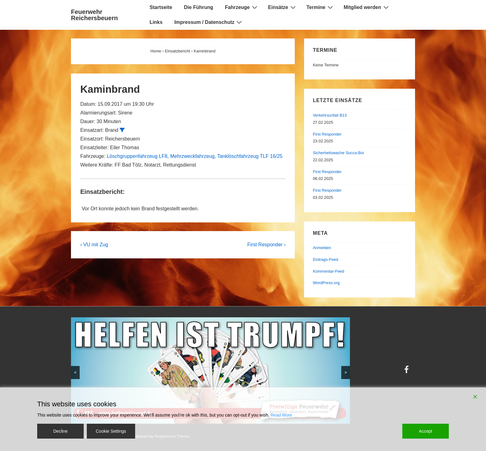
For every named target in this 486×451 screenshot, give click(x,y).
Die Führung (198, 7)
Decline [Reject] (60, 431)
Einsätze (282, 7)
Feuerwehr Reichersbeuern (94, 14)
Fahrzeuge (242, 7)
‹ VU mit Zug (94, 244)
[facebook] (407, 371)
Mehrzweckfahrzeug (192, 156)
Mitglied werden (367, 7)
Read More (281, 415)
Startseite (161, 7)
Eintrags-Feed (325, 259)
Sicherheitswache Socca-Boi (338, 152)
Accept (425, 431)
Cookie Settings (111, 431)
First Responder (327, 134)
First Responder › (266, 244)
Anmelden (322, 247)
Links (156, 22)
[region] (210, 370)
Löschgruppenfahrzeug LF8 (137, 156)
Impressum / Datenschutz (208, 22)
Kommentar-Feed (328, 271)
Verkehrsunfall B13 (330, 115)
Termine (320, 7)
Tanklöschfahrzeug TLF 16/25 (250, 156)
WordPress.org (326, 282)
